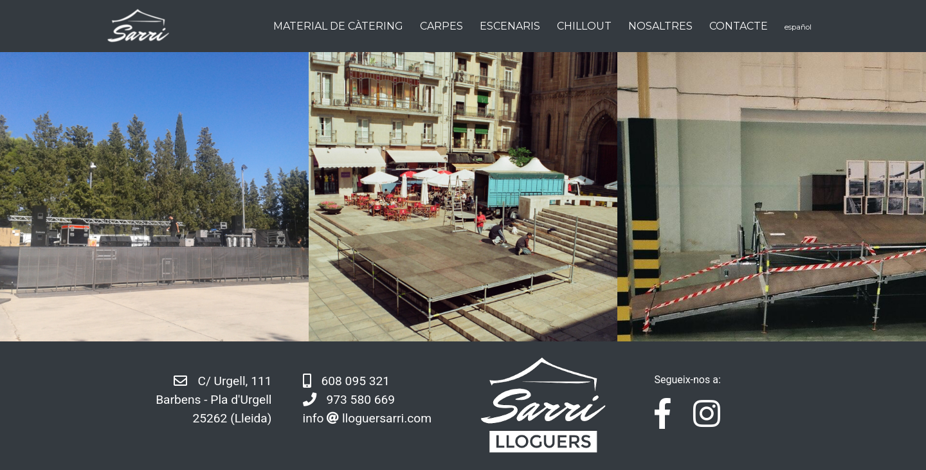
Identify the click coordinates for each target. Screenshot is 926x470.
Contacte (738, 26)
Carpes (441, 26)
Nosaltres (660, 26)
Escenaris (510, 26)
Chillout (584, 26)
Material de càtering (338, 26)
